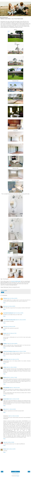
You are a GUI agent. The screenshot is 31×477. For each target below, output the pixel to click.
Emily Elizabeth (6, 387)
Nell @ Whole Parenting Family (9, 319)
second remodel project (16, 281)
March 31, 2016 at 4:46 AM (11, 367)
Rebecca (5, 377)
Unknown (5, 298)
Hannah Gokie (6, 398)
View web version (15, 473)
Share (2, 292)
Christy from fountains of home (9, 351)
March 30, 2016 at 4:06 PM (10, 306)
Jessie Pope (5, 359)
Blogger (17, 475)
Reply (4, 302)
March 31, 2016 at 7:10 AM (12, 377)
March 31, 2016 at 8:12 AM (14, 398)
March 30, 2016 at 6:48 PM (12, 343)
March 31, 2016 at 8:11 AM (15, 387)
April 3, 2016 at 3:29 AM (9, 442)
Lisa (4, 442)
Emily (4, 409)
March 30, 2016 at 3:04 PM (12, 298)
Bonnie (4, 333)
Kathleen (5, 343)
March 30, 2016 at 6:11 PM (10, 326)
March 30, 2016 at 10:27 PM (13, 359)
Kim (4, 306)
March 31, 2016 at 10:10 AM (13, 415)
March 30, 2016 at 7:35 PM (21, 351)
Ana (4, 326)
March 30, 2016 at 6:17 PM (11, 333)
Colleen (4, 367)
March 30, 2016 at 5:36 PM (21, 319)
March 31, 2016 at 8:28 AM (11, 409)
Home (15, 471)
